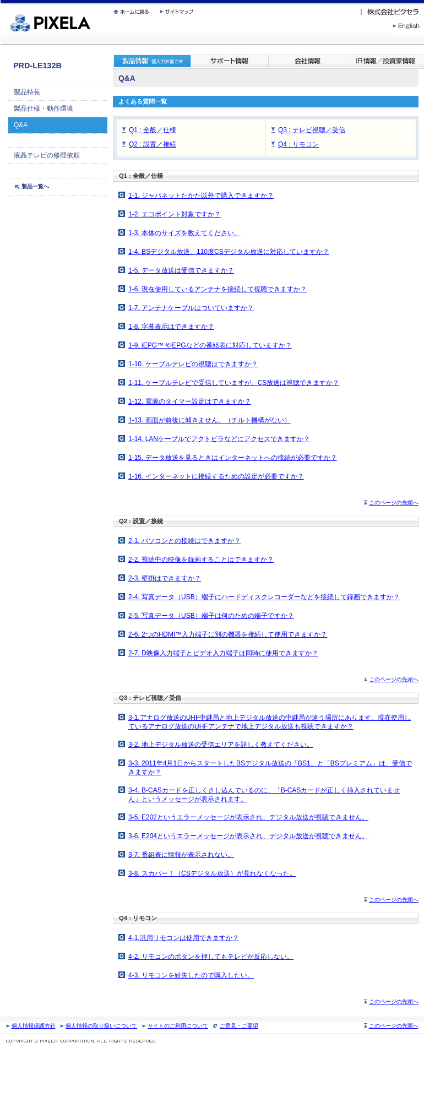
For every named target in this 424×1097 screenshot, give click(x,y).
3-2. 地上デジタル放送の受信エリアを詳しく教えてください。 (220, 744)
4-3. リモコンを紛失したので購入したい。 (191, 975)
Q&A (21, 125)
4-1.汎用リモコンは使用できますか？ (183, 938)
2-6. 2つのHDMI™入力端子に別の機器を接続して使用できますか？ (227, 634)
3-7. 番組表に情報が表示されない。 (181, 855)
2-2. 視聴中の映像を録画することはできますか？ (201, 559)
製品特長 (27, 92)
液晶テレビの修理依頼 (47, 155)
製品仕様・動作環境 (43, 108)
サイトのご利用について (178, 1026)
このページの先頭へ (393, 502)
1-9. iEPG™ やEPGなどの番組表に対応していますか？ (210, 345)
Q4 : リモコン (298, 144)
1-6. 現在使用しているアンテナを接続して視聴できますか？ (217, 289)
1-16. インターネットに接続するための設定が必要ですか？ (216, 476)
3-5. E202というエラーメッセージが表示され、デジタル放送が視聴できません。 (248, 817)
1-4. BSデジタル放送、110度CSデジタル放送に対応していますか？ (228, 252)
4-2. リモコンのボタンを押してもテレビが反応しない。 (210, 956)
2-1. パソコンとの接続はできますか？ (184, 541)
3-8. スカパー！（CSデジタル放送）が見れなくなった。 (212, 873)
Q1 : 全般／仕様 (152, 130)
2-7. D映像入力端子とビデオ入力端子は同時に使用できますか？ (223, 653)
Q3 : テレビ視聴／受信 (311, 130)
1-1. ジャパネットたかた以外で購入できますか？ (201, 195)
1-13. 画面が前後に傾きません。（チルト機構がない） (209, 420)
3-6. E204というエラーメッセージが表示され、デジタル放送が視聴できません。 (248, 836)
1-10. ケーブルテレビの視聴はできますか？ (193, 364)
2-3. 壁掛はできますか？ (164, 578)
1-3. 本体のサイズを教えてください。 (184, 233)
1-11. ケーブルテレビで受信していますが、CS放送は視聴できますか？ (233, 383)
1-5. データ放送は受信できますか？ (181, 270)
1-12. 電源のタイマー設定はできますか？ (189, 401)
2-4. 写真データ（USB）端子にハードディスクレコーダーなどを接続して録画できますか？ (264, 597)
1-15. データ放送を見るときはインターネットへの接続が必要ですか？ (232, 457)
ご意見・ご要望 (239, 1026)
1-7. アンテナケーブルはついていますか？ (191, 308)
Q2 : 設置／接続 (152, 144)
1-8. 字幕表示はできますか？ (171, 326)
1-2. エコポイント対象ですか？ (174, 214)
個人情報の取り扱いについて (101, 1026)
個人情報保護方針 (34, 1026)
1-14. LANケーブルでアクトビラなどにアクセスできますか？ (219, 439)
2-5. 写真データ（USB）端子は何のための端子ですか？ (211, 616)
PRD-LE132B (37, 65)
